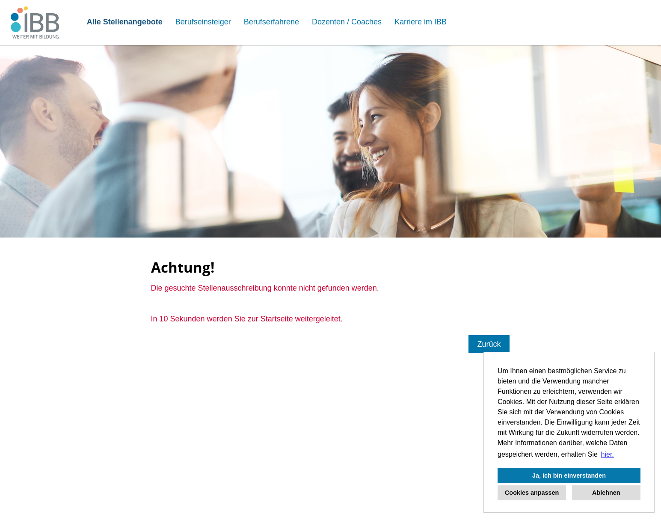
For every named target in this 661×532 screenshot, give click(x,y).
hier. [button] (607, 454)
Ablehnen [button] (606, 492)
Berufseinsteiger (203, 22)
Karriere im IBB (420, 22)
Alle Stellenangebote (125, 22)
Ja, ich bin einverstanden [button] (569, 475)
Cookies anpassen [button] (532, 492)
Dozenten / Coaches (347, 22)
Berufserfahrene (271, 22)
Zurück (489, 344)
